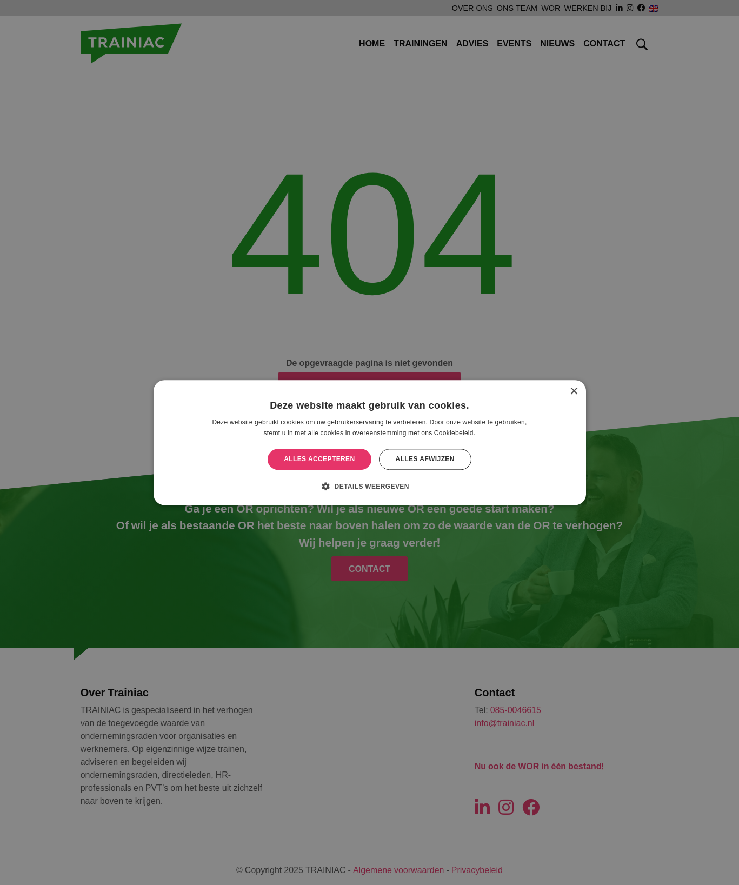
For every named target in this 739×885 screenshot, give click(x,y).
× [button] (574, 392)
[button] (369, 486)
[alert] (369, 442)
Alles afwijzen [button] (425, 459)
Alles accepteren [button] (319, 459)
